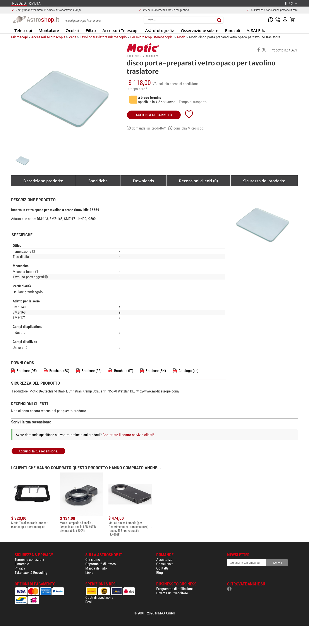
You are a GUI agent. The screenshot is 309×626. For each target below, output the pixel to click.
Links (89, 572)
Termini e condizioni (29, 559)
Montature (49, 30)
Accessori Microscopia (48, 37)
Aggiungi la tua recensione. (38, 451)
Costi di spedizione (99, 597)
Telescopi (23, 30)
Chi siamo (92, 559)
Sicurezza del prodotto (264, 180)
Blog (159, 572)
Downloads (143, 180)
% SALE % (256, 30)
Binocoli (232, 30)
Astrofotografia (159, 30)
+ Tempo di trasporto (191, 102)
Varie (72, 37)
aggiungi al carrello (154, 115)
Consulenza (164, 564)
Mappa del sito (96, 568)
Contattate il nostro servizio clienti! (128, 435)
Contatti (162, 568)
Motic (181, 37)
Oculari (72, 30)
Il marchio (22, 564)
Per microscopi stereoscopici (151, 37)
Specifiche (98, 180)
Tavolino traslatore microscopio (103, 37)
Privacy (20, 568)
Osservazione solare (199, 30)
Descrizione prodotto (43, 180)
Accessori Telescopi (120, 30)
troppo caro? (137, 89)
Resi (88, 602)
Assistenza (164, 559)
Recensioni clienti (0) (198, 180)
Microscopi (19, 37)
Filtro (91, 30)
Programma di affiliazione (175, 589)
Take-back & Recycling (31, 572)
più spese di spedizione (182, 84)
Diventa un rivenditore (172, 593)
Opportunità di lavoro (100, 564)
